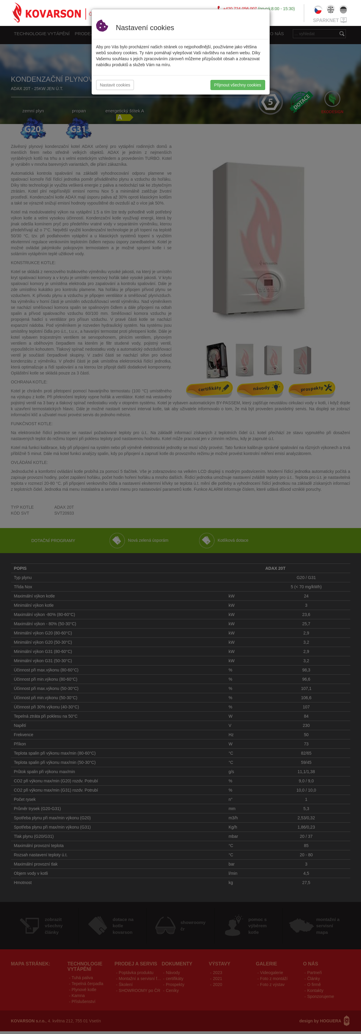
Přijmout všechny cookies (237, 85)
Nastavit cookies (115, 85)
